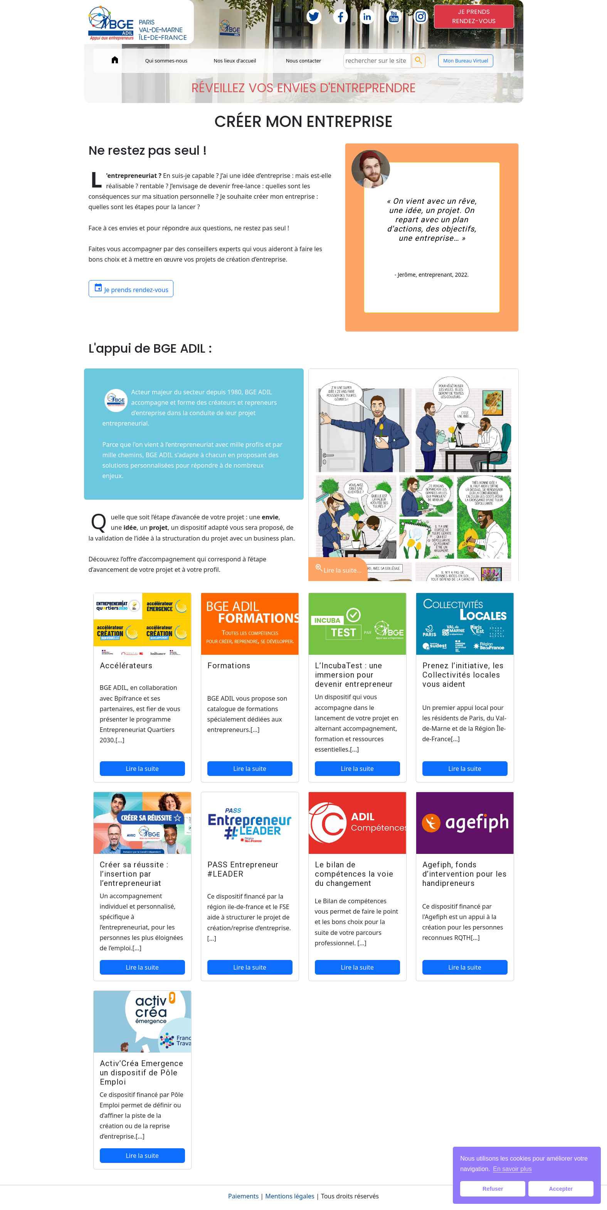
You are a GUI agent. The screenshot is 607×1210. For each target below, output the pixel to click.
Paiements (243, 1196)
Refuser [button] (493, 1189)
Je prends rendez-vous (131, 288)
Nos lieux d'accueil (235, 60)
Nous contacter (303, 60)
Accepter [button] (561, 1189)
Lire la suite (142, 768)
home (114, 59)
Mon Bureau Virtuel (465, 60)
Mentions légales (289, 1196)
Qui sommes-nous (166, 60)
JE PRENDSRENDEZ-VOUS (474, 16)
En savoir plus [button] (512, 1169)
